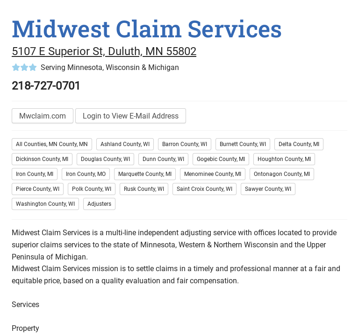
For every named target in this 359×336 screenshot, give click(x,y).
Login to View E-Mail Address (131, 116)
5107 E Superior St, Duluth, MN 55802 (104, 51)
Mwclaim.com (42, 116)
